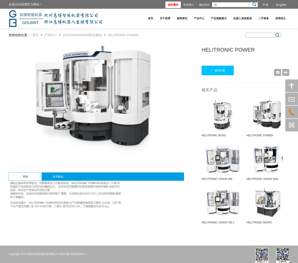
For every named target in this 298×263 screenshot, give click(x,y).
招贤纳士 (280, 18)
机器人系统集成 (242, 18)
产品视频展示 (219, 18)
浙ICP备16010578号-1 (73, 254)
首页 (150, 18)
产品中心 (199, 18)
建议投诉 (204, 4)
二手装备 (263, 18)
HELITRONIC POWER (123, 35)
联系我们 (188, 4)
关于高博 (165, 18)
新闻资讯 (182, 18)
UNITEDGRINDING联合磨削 (82, 35)
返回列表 (217, 70)
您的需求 (173, 4)
